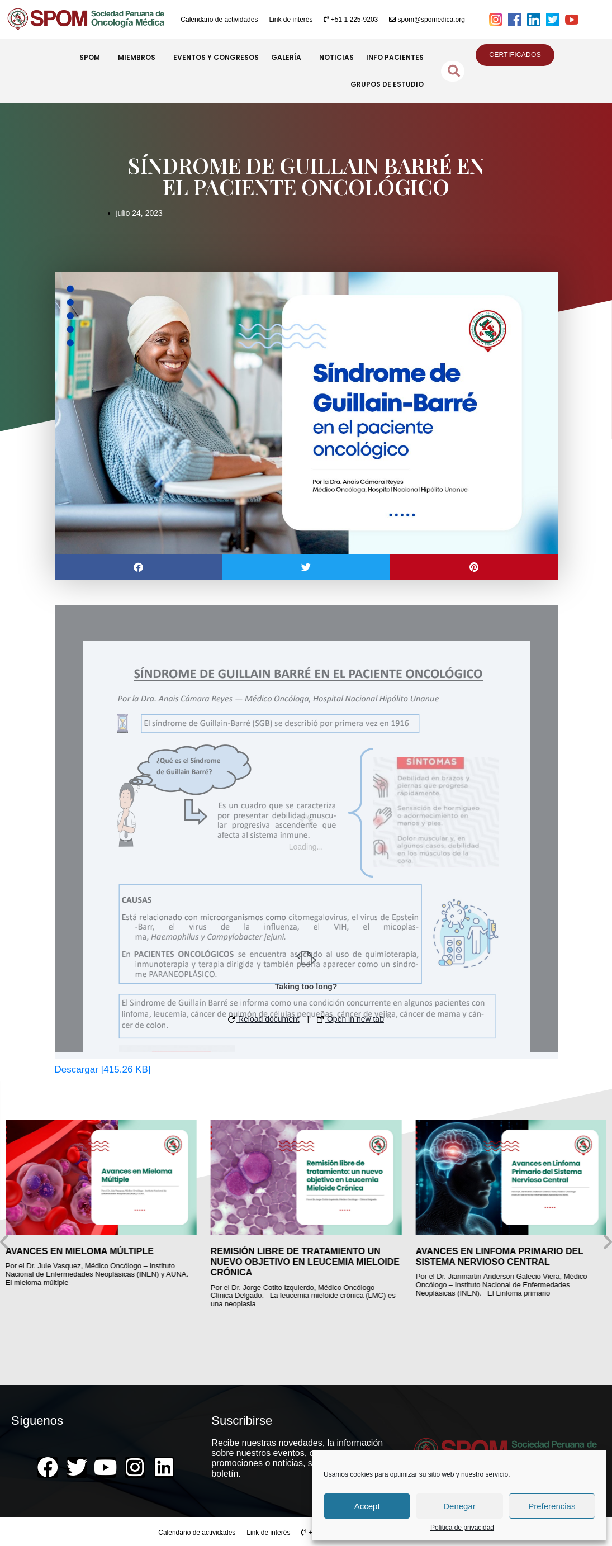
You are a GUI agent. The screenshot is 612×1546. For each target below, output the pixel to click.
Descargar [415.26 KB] (103, 1069)
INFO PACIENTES (395, 57)
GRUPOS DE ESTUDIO (387, 84)
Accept (367, 1506)
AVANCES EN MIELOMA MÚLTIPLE (80, 1251)
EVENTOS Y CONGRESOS (216, 57)
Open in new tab (350, 1018)
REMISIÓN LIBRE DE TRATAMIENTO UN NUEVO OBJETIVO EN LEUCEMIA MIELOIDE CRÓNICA (305, 1261)
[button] (138, 567)
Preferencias (551, 1506)
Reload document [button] (264, 1018)
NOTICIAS (336, 57)
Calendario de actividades (219, 19)
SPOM (92, 57)
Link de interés (290, 19)
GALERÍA (289, 57)
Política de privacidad (462, 1527)
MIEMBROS (139, 57)
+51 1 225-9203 (351, 19)
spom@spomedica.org (427, 19)
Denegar (459, 1506)
